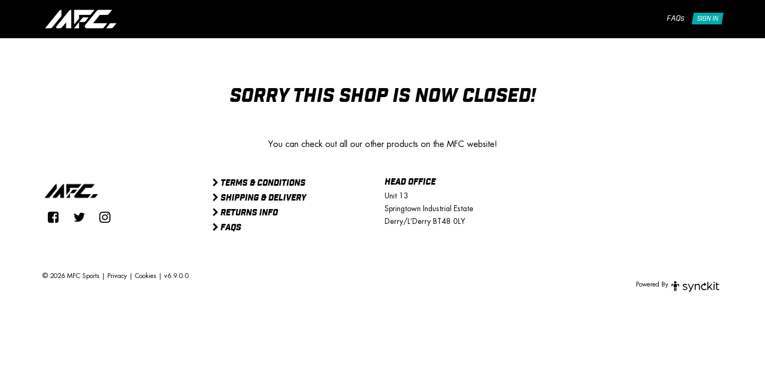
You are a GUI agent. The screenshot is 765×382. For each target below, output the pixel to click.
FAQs (675, 18)
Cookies (145, 276)
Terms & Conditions (258, 183)
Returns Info (245, 213)
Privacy (117, 276)
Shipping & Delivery (259, 198)
